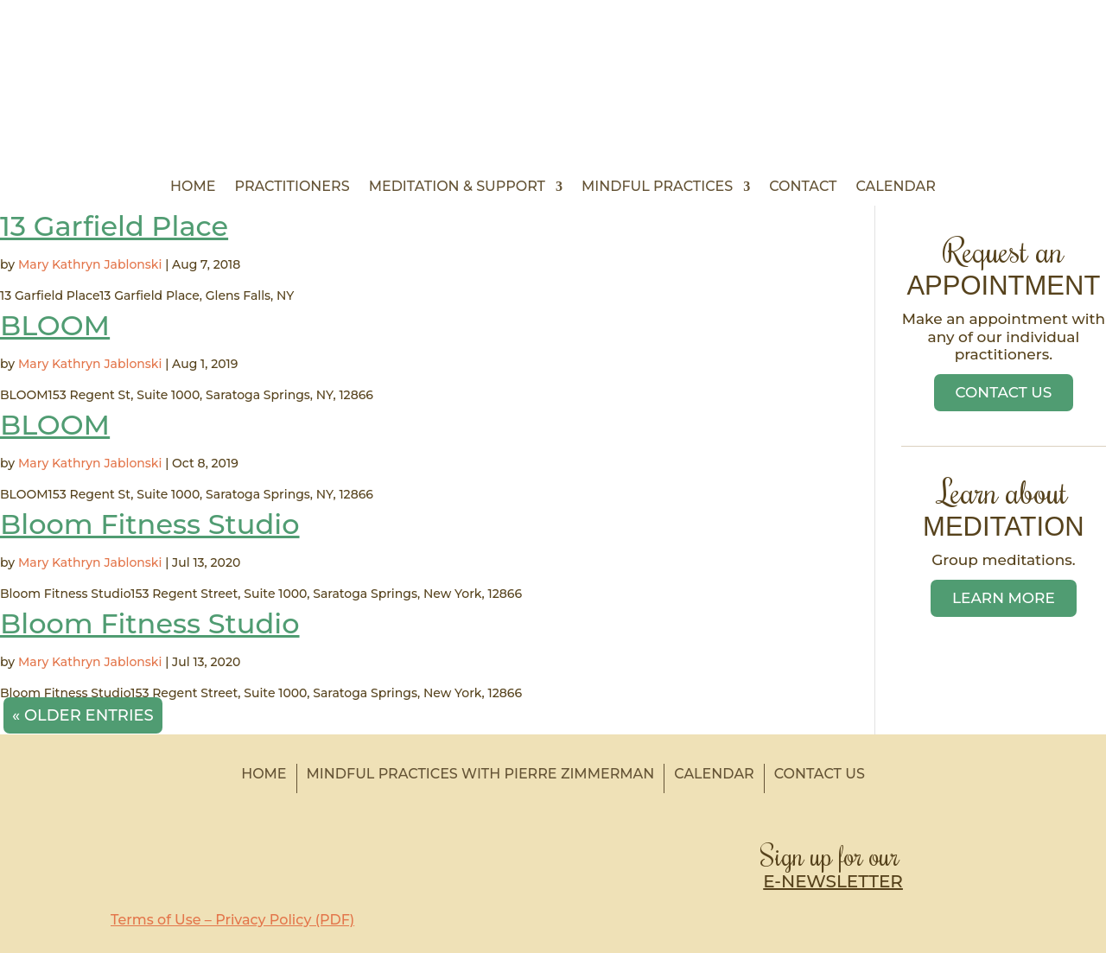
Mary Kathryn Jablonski (90, 264)
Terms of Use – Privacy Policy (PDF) (232, 920)
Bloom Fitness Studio (150, 524)
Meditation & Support (457, 187)
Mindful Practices (657, 187)
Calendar (895, 187)
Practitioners (292, 187)
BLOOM (55, 325)
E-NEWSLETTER (833, 881)
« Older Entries (83, 715)
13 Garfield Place (114, 226)
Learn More (1003, 598)
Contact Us (1004, 392)
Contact (802, 187)
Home (192, 187)
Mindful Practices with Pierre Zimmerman (481, 774)
